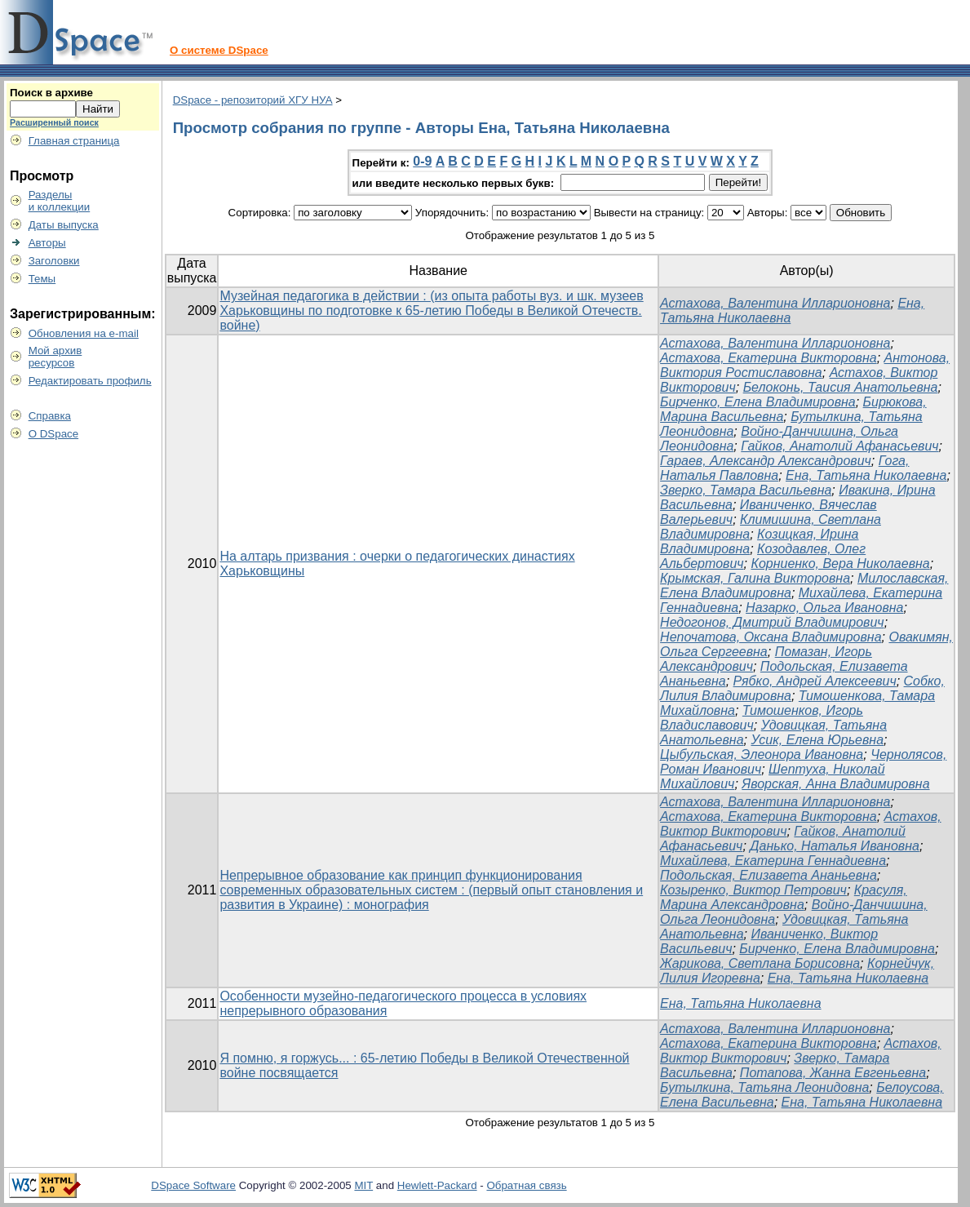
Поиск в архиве (51, 93)
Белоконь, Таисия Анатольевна (840, 387)
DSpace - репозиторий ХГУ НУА (253, 100)
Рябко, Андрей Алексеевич (815, 681)
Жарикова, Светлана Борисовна (760, 963)
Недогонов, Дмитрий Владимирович (772, 622)
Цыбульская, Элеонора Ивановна (761, 754)
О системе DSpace (219, 50)
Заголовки (54, 261)
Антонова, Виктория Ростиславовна (805, 365)
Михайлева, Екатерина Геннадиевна (773, 861)
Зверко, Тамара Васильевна (745, 490)
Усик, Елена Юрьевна (817, 740)
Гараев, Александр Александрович (765, 461)
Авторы (47, 243)
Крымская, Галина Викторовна (755, 578)
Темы (42, 279)
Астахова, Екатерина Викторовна (768, 358)
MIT (363, 1185)
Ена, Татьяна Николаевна (866, 475)
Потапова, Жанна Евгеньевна (833, 1073)
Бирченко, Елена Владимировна (758, 402)
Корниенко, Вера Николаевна (840, 563)
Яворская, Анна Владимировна (835, 784)
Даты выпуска (64, 225)
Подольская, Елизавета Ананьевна (768, 875)
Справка (50, 416)
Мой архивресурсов (55, 356)
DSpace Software (193, 1185)
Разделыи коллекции (60, 201)
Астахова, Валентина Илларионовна (775, 303)
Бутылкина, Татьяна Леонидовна (764, 1087)
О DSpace (54, 434)
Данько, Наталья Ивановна (834, 846)
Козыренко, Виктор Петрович (753, 890)
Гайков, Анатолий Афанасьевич (839, 446)
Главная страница (74, 141)
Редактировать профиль (90, 381)
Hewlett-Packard (437, 1185)
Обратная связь (526, 1185)
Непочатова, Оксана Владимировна (770, 637)
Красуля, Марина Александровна (783, 897)
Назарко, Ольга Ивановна (824, 608)
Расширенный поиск (54, 122)
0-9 (422, 161)
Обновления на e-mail (84, 333)
